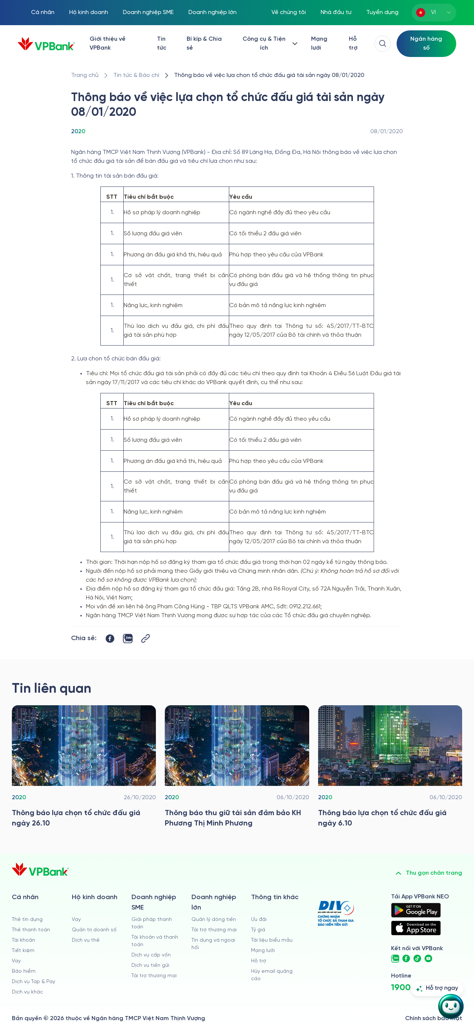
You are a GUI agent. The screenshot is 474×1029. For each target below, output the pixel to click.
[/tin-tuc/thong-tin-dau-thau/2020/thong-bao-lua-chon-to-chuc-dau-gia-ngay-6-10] (390, 768)
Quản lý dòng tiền (213, 919)
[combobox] (434, 12)
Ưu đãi (259, 919)
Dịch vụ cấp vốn (151, 955)
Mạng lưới (319, 43)
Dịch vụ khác (27, 992)
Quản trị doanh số (94, 930)
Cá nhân (42, 12)
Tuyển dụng (382, 12)
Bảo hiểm (24, 971)
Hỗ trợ (353, 43)
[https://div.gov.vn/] (336, 913)
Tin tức (161, 43)
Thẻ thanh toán (31, 930)
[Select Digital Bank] (426, 43)
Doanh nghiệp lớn (212, 12)
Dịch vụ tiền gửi (150, 965)
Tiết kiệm (23, 951)
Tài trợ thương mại (154, 976)
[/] (46, 43)
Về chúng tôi (288, 12)
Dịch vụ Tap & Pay (33, 982)
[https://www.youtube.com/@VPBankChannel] (428, 959)
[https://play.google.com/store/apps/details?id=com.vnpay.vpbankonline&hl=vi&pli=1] (416, 910)
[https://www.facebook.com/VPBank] (406, 959)
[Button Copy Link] (145, 638)
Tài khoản (23, 940)
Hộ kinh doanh (88, 12)
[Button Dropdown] (269, 44)
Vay (16, 961)
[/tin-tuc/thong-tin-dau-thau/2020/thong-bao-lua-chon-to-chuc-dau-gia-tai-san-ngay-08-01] (269, 75)
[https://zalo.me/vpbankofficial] (395, 959)
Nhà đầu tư (336, 12)
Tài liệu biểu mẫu (272, 940)
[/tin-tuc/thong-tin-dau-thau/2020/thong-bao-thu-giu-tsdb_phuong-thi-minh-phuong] (237, 768)
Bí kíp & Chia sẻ (204, 43)
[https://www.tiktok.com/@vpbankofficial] (417, 959)
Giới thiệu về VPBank (108, 43)
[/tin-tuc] (136, 75)
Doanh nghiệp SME (148, 12)
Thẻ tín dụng (27, 919)
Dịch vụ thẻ (86, 940)
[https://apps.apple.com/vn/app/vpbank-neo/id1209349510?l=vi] (416, 928)
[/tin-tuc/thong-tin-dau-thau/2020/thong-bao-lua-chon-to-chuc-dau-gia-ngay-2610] (84, 768)
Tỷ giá (258, 930)
